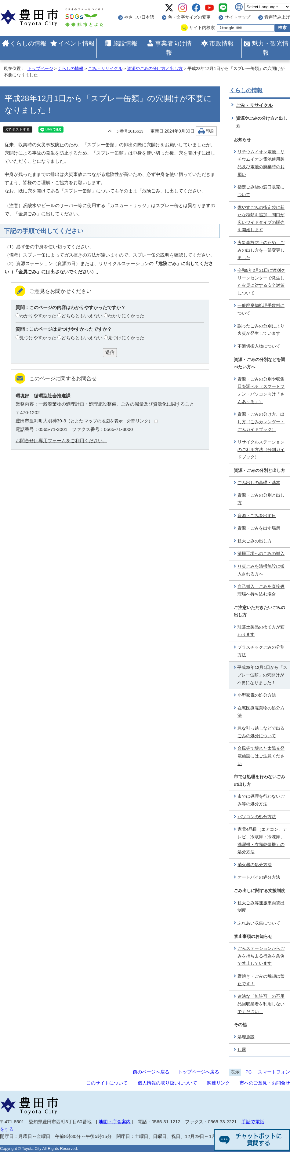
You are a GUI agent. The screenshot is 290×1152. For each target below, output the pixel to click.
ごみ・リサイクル (105, 68)
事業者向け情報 (173, 48)
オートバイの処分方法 (258, 877)
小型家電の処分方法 (256, 695)
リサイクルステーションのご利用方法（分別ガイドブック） (261, 449)
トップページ (40, 68)
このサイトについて (107, 1082)
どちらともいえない (82, 315)
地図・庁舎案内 (115, 1121)
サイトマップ (237, 17)
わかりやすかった (38, 315)
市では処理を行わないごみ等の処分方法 (261, 800)
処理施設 (246, 1037)
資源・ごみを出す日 (256, 515)
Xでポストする (17, 129)
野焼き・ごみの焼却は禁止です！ (261, 980)
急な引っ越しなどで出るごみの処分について (261, 732)
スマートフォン (274, 1071)
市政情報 (221, 43)
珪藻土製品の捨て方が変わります (261, 631)
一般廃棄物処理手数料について (261, 309)
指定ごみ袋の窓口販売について (261, 191)
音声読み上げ (277, 17)
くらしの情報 (28, 43)
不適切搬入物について (258, 346)
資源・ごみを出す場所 (258, 528)
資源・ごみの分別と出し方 (261, 499)
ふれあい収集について (258, 923)
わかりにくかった (126, 315)
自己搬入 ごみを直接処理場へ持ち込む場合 (261, 590)
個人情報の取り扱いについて (167, 1082)
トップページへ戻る (198, 1071)
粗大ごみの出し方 (254, 541)
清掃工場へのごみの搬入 (261, 553)
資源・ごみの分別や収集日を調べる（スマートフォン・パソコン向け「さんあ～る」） (261, 390)
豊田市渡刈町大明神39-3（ (87, 420)
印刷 (210, 131)
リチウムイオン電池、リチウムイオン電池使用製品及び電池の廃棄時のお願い (261, 163)
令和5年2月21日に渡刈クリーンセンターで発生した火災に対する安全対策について (261, 281)
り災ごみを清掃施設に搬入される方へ (261, 570)
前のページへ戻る (151, 1071)
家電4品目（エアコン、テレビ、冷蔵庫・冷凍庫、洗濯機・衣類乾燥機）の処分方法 (262, 840)
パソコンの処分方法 (256, 817)
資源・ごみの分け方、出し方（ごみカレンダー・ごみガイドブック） (261, 422)
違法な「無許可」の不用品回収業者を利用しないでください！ (261, 1004)
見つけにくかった (126, 337)
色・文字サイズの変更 (189, 17)
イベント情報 (76, 43)
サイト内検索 (202, 27)
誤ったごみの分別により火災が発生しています (261, 330)
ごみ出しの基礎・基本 (258, 482)
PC (248, 1071)
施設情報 (125, 43)
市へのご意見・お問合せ (265, 1082)
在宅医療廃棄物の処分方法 (261, 712)
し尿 (241, 1049)
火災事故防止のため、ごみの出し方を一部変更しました (261, 250)
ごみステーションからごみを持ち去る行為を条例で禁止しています (261, 956)
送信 (109, 352)
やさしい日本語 (139, 17)
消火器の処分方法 (254, 864)
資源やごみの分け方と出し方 (155, 68)
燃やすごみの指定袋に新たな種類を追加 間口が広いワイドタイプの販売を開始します (261, 218)
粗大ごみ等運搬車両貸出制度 (261, 907)
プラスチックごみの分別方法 (261, 651)
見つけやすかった (38, 337)
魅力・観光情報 (270, 48)
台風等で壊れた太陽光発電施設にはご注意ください (261, 756)
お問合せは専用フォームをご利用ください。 (61, 440)
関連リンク (218, 1082)
